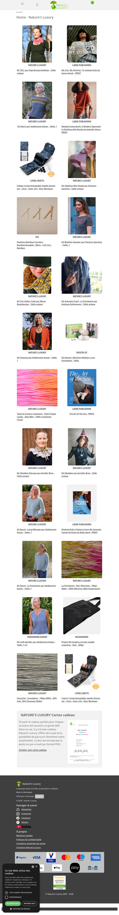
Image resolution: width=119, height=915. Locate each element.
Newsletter (24, 809)
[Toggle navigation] (22, 3)
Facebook (23, 818)
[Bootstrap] (28, 783)
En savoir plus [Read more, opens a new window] (25, 887)
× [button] (36, 866)
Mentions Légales (24, 835)
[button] (21, 909)
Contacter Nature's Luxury (28, 847)
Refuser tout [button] (29, 903)
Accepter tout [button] (13, 903)
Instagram (23, 813)
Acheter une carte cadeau (33, 750)
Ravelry (22, 822)
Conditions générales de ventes (31, 843)
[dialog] (21, 888)
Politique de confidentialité (28, 839)
